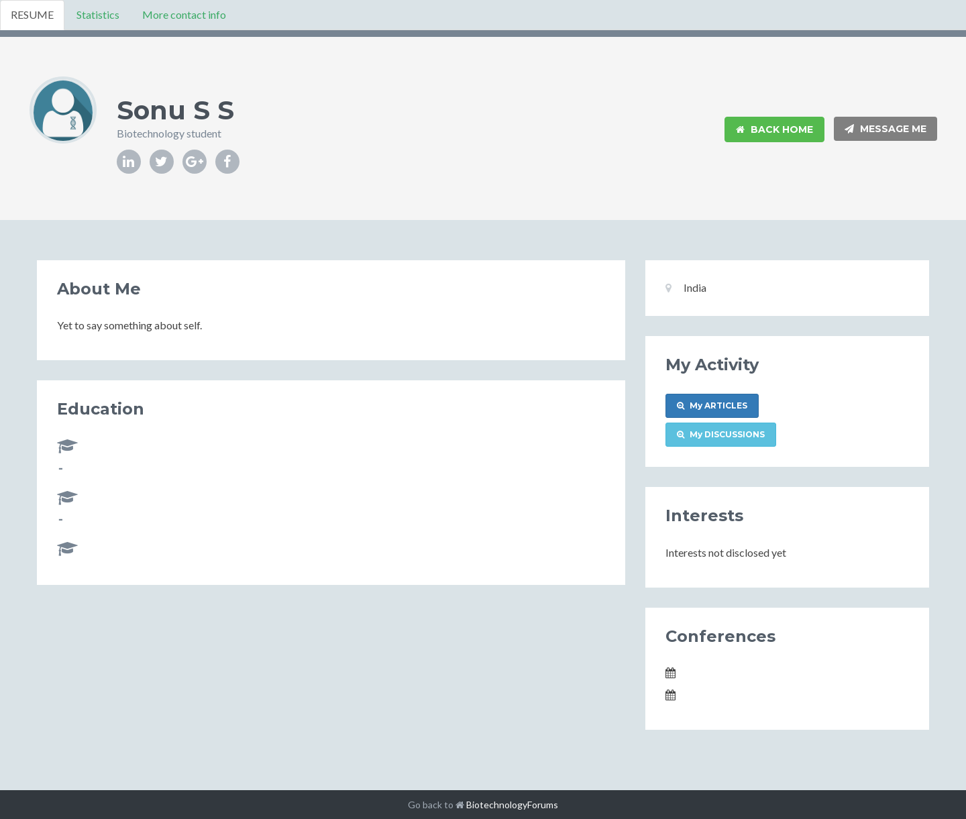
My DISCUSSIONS (721, 434)
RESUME (32, 14)
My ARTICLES (712, 405)
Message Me (885, 129)
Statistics (97, 14)
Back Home (774, 129)
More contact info (184, 14)
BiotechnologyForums (512, 804)
